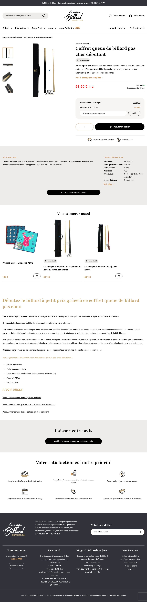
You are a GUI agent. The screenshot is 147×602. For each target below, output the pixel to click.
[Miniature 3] (8, 88)
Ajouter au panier (120, 126)
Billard (7, 28)
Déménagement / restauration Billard (54, 556)
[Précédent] (8, 44)
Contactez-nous (16, 566)
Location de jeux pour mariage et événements (55, 560)
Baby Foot (38, 28)
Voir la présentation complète (73, 192)
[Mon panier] (136, 16)
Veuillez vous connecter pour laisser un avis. (73, 441)
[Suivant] (8, 96)
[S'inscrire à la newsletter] (139, 531)
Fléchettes (22, 28)
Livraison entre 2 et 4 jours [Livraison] (135, 88)
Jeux (52, 28)
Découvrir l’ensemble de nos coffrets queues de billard (26, 412)
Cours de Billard (54, 566)
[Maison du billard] (73, 15)
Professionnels (137, 28)
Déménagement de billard (130, 559)
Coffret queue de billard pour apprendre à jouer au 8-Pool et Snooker (62, 268)
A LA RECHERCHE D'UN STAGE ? (54, 579)
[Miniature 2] (8, 76)
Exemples (136, 103)
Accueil (5, 37)
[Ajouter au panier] (36, 276)
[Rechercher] (43, 15)
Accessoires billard (15, 37)
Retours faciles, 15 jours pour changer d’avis (122, 476)
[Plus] (91, 126)
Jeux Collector (69, 28)
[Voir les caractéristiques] (109, 184)
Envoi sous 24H (125, 140)
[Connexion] (117, 16)
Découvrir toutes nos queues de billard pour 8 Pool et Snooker (29, 405)
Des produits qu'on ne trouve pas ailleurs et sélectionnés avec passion (73, 476)
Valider (134, 113)
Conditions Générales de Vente (94, 595)
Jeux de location (117, 28)
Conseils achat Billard (54, 569)
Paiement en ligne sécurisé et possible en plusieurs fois (122, 493)
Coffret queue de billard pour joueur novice (101, 268)
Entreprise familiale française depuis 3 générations (25, 476)
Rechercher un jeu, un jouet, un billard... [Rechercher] (19, 16)
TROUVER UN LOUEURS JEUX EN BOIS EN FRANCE (55, 583)
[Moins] (78, 126)
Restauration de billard (130, 556)
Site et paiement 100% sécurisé (101, 140)
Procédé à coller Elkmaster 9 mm (18, 263)
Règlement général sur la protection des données (54, 573)
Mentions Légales (72, 595)
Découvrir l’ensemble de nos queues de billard (22, 398)
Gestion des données (118, 595)
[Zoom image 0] (43, 70)
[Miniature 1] (8, 64)
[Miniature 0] (8, 53)
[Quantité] (84, 126)
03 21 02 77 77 (16, 559)
